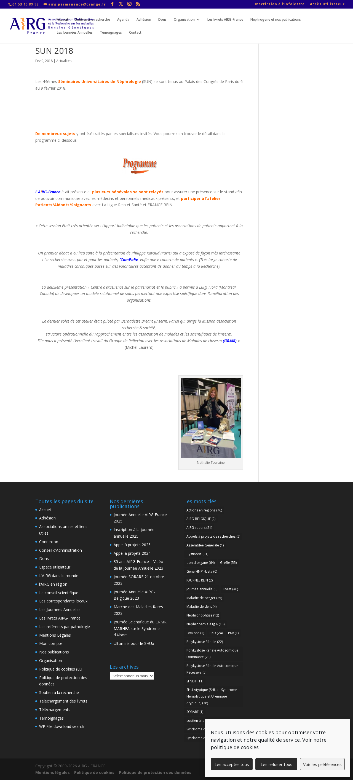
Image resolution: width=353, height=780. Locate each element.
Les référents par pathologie (64, 626)
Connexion (48, 541)
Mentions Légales (55, 635)
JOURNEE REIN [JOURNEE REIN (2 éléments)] (199, 580)
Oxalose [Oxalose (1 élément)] (195, 633)
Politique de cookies (94, 772)
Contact (135, 33)
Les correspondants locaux (63, 601)
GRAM (229, 340)
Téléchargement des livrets (63, 701)
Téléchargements (54, 709)
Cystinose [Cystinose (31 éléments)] (197, 554)
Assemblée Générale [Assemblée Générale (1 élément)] (205, 545)
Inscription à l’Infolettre (280, 4)
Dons (162, 20)
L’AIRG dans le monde (58, 575)
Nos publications (54, 652)
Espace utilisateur (54, 567)
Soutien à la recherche (92, 20)
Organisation (184, 20)
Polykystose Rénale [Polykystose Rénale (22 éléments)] (204, 641)
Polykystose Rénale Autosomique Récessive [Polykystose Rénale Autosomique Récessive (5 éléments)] (212, 669)
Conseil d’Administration (60, 550)
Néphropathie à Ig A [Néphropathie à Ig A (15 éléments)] (205, 624)
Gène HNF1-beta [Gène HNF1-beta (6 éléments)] (201, 571)
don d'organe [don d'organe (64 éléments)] (200, 562)
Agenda (123, 20)
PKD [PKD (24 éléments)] (216, 633)
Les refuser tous (276, 764)
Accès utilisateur (327, 4)
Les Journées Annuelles (75, 33)
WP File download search (61, 726)
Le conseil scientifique (58, 592)
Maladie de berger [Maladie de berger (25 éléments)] (204, 598)
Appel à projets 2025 (132, 544)
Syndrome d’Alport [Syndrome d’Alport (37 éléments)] (204, 738)
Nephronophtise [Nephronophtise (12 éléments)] (202, 615)
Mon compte (50, 643)
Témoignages (111, 33)
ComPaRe (129, 259)
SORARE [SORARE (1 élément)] (194, 711)
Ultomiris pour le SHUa (134, 643)
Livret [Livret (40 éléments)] (230, 589)
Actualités (63, 60)
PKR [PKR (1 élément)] (233, 633)
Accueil (62, 20)
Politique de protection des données (155, 772)
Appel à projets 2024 (132, 553)
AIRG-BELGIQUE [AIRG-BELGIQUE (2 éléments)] (200, 518)
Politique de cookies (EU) (61, 669)
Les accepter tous (232, 764)
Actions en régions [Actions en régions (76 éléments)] (204, 510)
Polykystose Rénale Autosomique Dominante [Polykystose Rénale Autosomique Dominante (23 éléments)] (212, 653)
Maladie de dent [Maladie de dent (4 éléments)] (201, 606)
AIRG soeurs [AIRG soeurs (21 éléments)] (199, 527)
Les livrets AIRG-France (225, 20)
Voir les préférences (322, 764)
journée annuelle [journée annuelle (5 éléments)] (201, 589)
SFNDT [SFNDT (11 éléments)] (194, 681)
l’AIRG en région (53, 584)
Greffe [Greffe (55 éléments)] (228, 562)
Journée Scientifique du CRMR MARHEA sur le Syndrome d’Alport (140, 628)
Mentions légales (52, 772)
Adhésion (144, 20)
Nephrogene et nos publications (275, 20)
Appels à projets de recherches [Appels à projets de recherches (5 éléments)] (213, 536)
